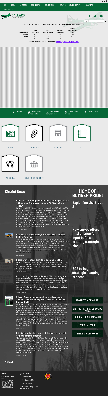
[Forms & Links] (91, 112)
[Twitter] (95, 16)
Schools (13, 5)
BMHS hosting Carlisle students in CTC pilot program (41, 276)
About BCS (24, 5)
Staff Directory (75, 5)
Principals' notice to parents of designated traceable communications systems (41, 334)
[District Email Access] (71, 113)
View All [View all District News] (9, 361)
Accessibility (26, 376)
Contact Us (62, 5)
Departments (50, 5)
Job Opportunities (28, 380)
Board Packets (8, 9)
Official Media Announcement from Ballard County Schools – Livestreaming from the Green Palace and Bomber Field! (41, 299)
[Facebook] (89, 16)
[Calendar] (17, 112)
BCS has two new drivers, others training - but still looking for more (40, 236)
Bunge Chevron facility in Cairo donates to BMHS (39, 259)
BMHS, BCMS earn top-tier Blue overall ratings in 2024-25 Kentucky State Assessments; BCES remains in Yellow (42, 203)
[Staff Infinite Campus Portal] (52, 113)
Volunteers (89, 5)
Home (5, 5)
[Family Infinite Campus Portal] (34, 113)
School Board (36, 5)
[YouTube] (101, 16)
